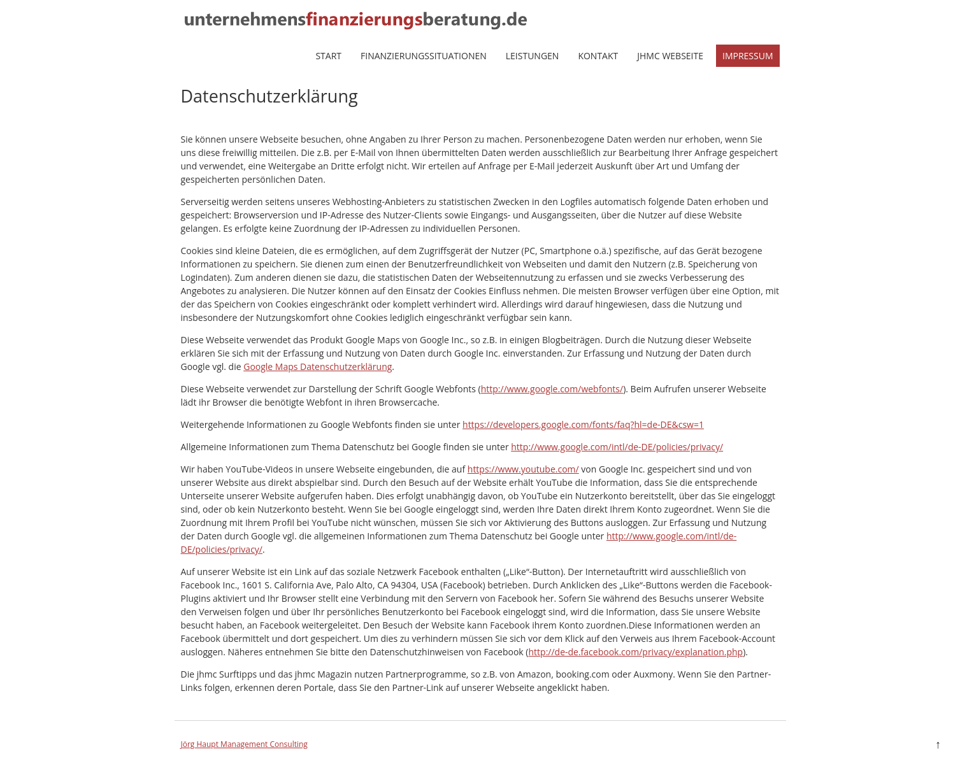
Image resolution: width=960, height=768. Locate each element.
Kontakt (598, 56)
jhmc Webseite (670, 56)
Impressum (747, 56)
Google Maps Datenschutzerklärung (317, 366)
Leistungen (532, 56)
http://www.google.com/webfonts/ (552, 389)
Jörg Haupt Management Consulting (244, 744)
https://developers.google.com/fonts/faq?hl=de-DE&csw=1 (583, 424)
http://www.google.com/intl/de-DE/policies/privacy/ (617, 447)
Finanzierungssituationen (424, 56)
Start (328, 56)
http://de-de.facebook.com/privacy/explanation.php (636, 652)
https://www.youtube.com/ (523, 469)
